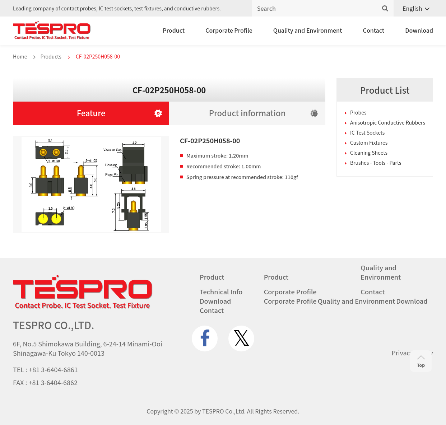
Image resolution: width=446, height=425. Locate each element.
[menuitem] (413, 8)
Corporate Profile (228, 30)
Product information (247, 112)
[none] (413, 8)
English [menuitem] (412, 8)
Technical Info (221, 291)
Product (174, 30)
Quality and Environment (307, 30)
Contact (374, 30)
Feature (91, 112)
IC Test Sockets (367, 132)
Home (20, 56)
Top (421, 361)
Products (50, 56)
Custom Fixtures (369, 142)
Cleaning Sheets (368, 152)
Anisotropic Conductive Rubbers (387, 122)
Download (419, 30)
